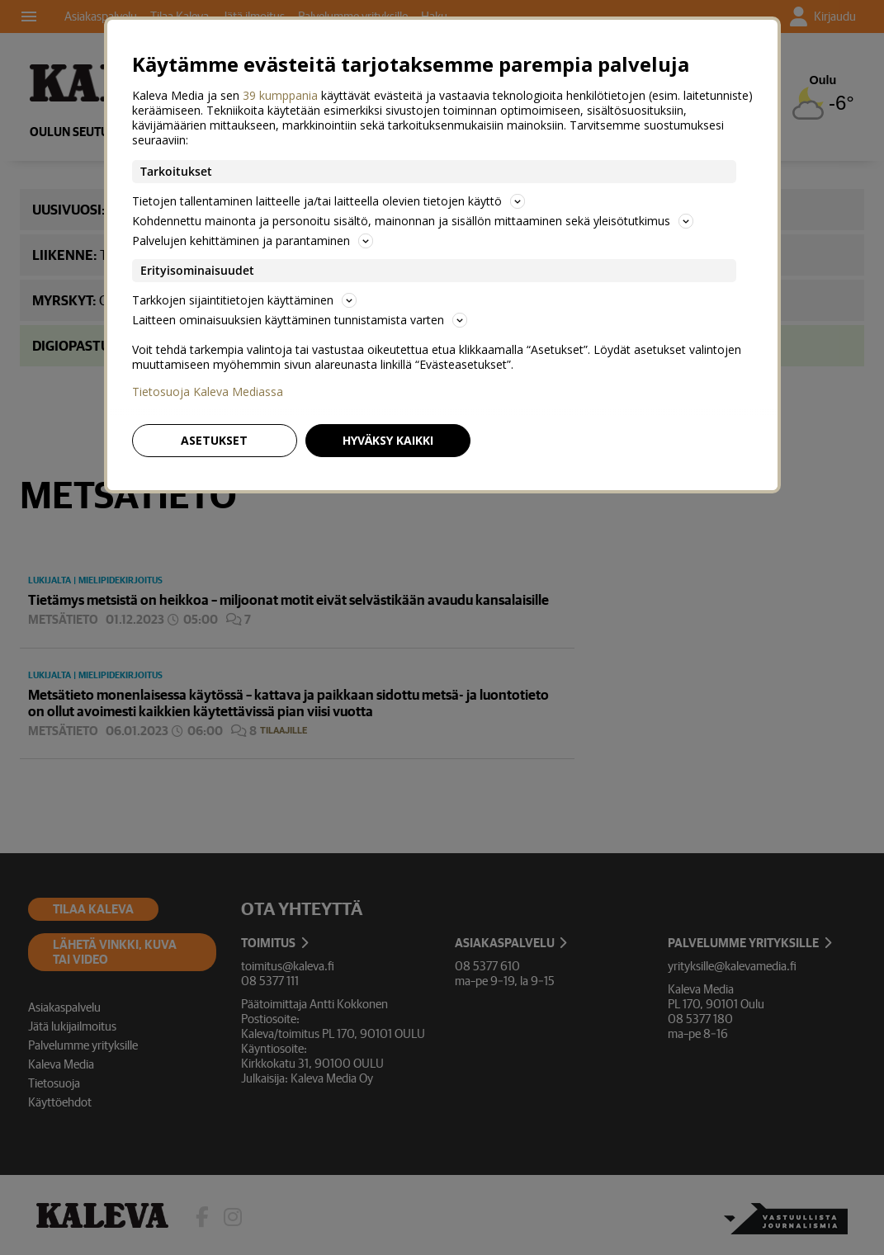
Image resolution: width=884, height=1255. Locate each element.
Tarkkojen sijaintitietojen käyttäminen (244, 300)
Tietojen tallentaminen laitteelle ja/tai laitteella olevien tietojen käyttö (328, 201)
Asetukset (214, 440)
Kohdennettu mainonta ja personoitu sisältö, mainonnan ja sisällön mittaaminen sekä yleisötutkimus (412, 221)
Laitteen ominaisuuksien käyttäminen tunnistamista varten (299, 320)
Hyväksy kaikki (388, 440)
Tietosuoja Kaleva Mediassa (207, 392)
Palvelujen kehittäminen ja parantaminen (252, 240)
